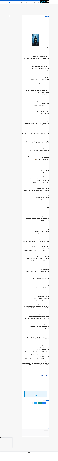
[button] (44, 403)
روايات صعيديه (22, 2)
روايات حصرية (31, 2)
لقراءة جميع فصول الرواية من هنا (44, 377)
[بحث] (9, 2)
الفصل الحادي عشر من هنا (43, 375)
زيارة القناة (35, 395)
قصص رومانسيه (27, 2)
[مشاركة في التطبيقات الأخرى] (32, 403)
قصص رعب (34, 2)
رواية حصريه (47, 16)
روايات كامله (37, 2)
